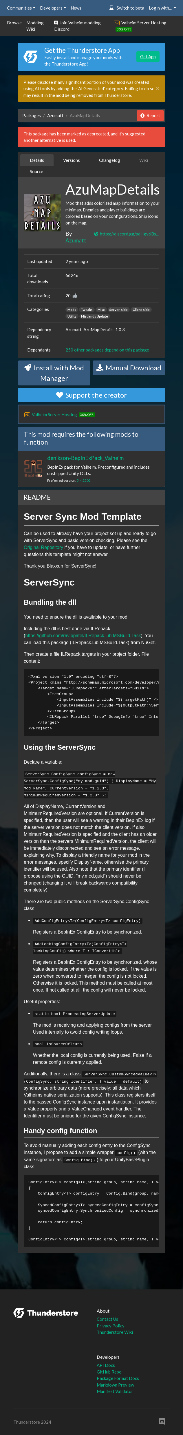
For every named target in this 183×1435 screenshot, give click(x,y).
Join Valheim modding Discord (77, 26)
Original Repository (43, 547)
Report (150, 115)
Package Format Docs (118, 1378)
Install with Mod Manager (54, 372)
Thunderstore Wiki (115, 1332)
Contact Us (107, 1319)
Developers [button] (51, 7)
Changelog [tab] (109, 160)
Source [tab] (36, 171)
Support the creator (91, 395)
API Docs (106, 1365)
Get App (148, 56)
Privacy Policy (111, 1325)
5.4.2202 (84, 480)
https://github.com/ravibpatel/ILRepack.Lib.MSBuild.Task (83, 635)
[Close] (158, 88)
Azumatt (55, 115)
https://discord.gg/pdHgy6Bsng (127, 233)
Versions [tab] (71, 160)
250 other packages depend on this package (107, 349)
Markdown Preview (115, 1384)
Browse (14, 22)
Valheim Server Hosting (143, 22)
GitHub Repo (109, 1371)
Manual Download (128, 367)
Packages (31, 115)
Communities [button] (19, 7)
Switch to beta (126, 7)
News (76, 7)
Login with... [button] (161, 7)
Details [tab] (37, 160)
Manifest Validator (115, 1391)
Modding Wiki (35, 26)
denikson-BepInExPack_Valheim (85, 457)
